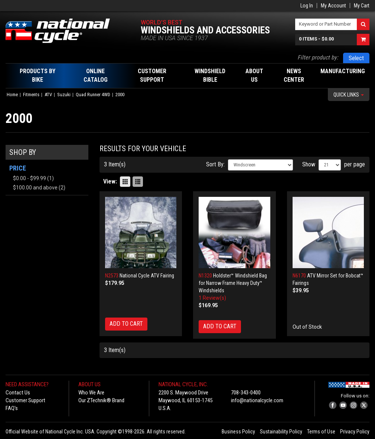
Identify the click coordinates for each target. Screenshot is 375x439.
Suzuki (64, 94)
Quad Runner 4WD (93, 94)
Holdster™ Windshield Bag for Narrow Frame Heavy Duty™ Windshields (233, 283)
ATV (48, 94)
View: (110, 181)
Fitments (31, 94)
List (138, 181)
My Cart (361, 6)
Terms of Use (321, 432)
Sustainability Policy (281, 432)
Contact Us (18, 392)
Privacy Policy (354, 432)
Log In (306, 6)
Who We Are (91, 392)
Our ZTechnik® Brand (101, 400)
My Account (333, 6)
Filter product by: (317, 57)
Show (308, 164)
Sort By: (215, 164)
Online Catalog (96, 75)
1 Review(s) (212, 298)
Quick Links (348, 95)
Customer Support (25, 400)
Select (356, 58)
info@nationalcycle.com (257, 400)
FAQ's (12, 408)
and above (35, 188)
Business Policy (238, 432)
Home (12, 94)
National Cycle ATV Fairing (147, 276)
